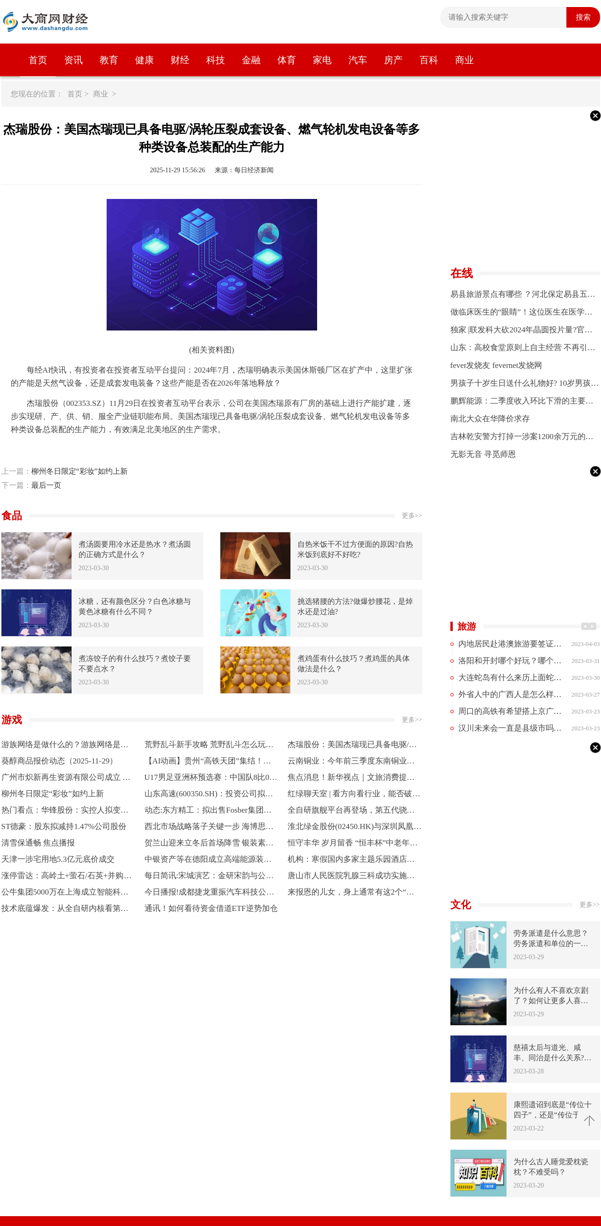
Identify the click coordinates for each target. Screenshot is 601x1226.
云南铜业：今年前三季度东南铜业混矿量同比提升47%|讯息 (351, 762)
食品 (11, 515)
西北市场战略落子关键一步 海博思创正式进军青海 (209, 828)
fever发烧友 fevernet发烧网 (496, 365)
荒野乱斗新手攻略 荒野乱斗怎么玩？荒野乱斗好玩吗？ (209, 746)
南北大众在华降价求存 (490, 418)
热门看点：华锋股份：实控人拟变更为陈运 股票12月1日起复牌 (65, 812)
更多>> (412, 515)
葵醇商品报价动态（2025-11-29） (59, 760)
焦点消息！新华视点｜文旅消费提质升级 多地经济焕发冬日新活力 (351, 779)
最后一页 (46, 485)
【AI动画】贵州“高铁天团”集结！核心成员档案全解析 (208, 762)
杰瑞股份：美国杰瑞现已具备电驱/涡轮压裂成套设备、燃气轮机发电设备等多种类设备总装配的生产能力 (352, 746)
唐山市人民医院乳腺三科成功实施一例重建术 (351, 877)
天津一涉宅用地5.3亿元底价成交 (58, 859)
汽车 (357, 60)
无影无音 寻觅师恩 (483, 454)
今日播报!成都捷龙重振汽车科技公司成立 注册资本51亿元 (210, 894)
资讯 (73, 60)
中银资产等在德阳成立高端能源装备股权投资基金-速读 (208, 861)
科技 (215, 60)
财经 (180, 60)
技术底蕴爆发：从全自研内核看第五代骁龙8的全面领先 (65, 910)
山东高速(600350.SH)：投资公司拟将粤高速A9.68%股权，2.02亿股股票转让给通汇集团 (209, 795)
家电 (322, 60)
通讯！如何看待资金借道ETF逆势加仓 (211, 908)
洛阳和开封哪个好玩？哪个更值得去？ (526, 660)
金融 (251, 60)
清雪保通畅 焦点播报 (38, 842)
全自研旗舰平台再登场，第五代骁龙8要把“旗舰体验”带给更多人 (353, 812)
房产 (393, 60)
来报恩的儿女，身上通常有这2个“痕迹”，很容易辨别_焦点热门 (351, 894)
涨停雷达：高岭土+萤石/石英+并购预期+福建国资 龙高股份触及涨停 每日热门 (66, 877)
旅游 (466, 626)
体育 (286, 60)
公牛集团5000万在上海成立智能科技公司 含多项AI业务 (65, 894)
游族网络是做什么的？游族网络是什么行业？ (65, 746)
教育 (109, 60)
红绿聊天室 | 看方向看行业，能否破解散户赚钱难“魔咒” (354, 795)
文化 (460, 904)
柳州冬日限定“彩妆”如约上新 (79, 471)
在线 (461, 273)
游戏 (11, 720)
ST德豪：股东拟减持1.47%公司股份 (64, 826)
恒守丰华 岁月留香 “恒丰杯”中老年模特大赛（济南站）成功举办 (353, 844)
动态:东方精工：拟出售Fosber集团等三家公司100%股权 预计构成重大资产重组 (210, 812)
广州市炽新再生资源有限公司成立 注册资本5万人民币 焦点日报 (65, 779)
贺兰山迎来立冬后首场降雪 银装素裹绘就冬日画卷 (209, 844)
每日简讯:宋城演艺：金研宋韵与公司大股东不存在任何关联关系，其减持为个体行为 (209, 877)
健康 (144, 60)
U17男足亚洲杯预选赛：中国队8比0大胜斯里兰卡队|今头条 (211, 779)
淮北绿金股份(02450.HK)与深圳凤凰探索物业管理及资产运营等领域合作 (355, 828)
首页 (38, 60)
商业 (464, 60)
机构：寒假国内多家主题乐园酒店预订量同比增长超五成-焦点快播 (351, 861)
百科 (429, 60)
